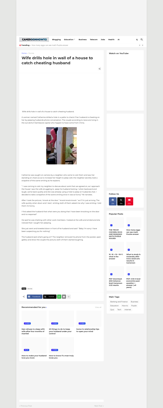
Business (83, 39)
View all (98, 307)
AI (118, 39)
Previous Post (26, 406)
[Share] (99, 69)
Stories (31, 53)
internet (127, 310)
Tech (119, 310)
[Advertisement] (81, 18)
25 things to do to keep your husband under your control (60, 331)
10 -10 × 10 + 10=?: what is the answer (116, 256)
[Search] (142, 40)
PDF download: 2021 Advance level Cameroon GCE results (115, 282)
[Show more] (69, 297)
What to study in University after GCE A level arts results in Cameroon (133, 258)
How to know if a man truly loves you (61, 357)
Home (24, 53)
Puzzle (134, 306)
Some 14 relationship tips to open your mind (87, 330)
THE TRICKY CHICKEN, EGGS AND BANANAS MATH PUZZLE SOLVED (115, 234)
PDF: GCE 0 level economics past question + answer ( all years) (133, 283)
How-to (125, 306)
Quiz (112, 310)
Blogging (56, 39)
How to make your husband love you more (34, 357)
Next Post (98, 406)
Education (68, 39)
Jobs (103, 39)
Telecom (94, 39)
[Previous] (140, 45)
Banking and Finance (118, 302)
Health (111, 39)
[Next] (142, 45)
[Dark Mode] (137, 40)
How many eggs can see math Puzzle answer (50, 45)
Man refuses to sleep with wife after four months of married (33, 331)
